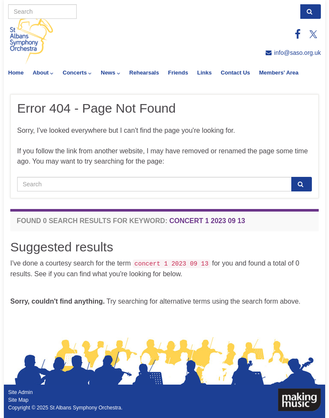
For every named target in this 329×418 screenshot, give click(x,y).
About (43, 72)
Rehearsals (144, 72)
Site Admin (20, 392)
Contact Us (235, 72)
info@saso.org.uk (297, 52)
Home (16, 72)
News (110, 72)
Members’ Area (279, 72)
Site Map (18, 400)
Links (204, 72)
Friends (178, 72)
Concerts (77, 72)
